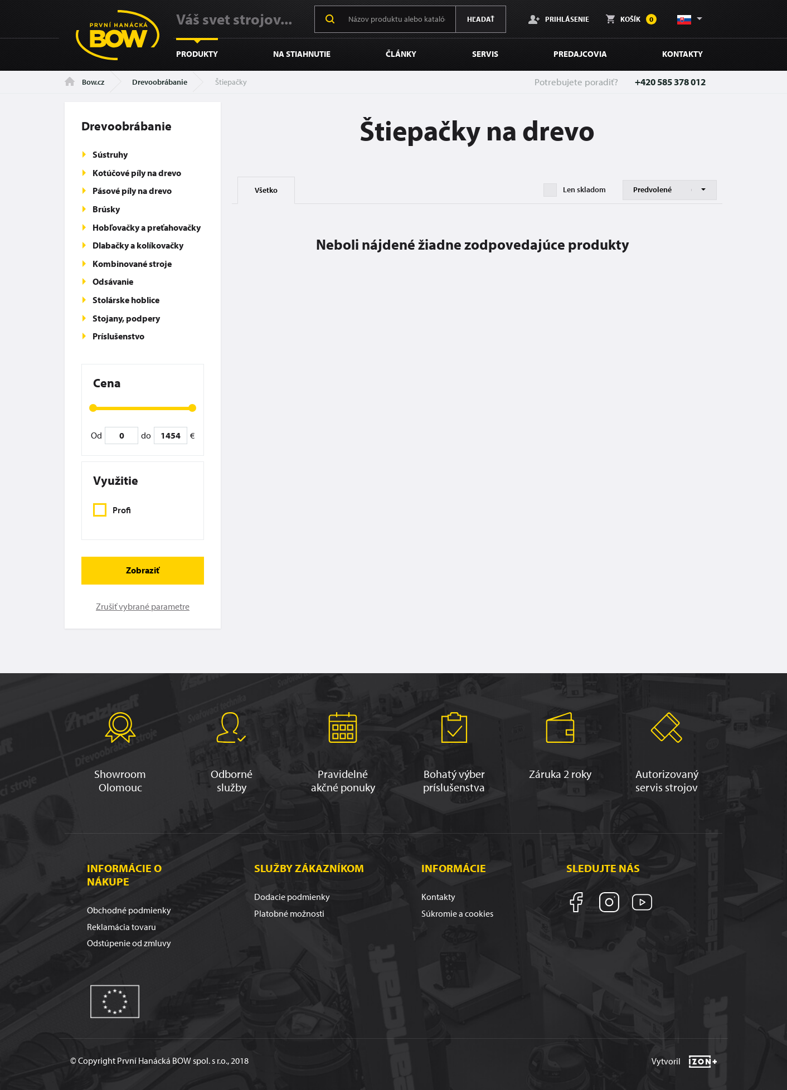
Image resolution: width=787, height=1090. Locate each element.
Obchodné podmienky (129, 910)
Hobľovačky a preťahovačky (147, 227)
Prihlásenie (558, 18)
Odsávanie (113, 281)
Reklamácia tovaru (121, 926)
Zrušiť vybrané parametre (143, 606)
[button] (689, 19)
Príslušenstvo (118, 336)
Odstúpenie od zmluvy (129, 942)
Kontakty (682, 53)
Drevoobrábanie (159, 82)
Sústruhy (110, 154)
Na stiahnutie (302, 53)
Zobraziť (142, 570)
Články (401, 53)
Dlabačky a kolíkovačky (138, 245)
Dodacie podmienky (292, 896)
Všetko (266, 190)
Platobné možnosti (289, 913)
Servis (485, 53)
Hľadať (480, 18)
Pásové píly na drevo (132, 190)
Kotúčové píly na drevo (137, 172)
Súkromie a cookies (457, 913)
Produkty (197, 53)
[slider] (93, 408)
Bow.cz (84, 82)
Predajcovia (580, 53)
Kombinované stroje (132, 263)
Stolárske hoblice (126, 299)
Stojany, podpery (126, 318)
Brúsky (106, 209)
